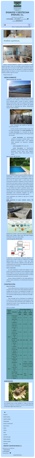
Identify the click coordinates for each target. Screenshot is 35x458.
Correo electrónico (25, 19)
